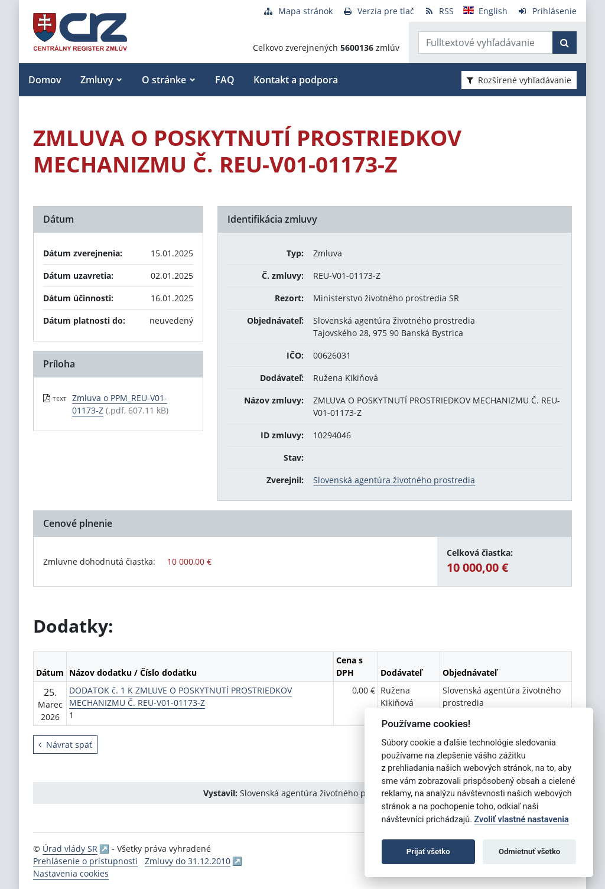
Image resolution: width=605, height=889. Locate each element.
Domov (44, 79)
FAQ (225, 79)
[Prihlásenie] (547, 11)
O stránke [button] (164, 79)
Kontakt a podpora (295, 79)
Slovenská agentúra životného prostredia (394, 480)
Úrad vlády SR (70, 848)
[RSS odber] (439, 11)
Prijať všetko (428, 851)
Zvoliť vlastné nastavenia (521, 820)
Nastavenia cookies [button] (71, 873)
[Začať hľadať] (564, 42)
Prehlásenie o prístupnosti (85, 861)
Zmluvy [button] (96, 79)
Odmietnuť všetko (529, 851)
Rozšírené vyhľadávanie (519, 80)
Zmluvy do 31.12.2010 (187, 861)
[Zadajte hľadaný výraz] (485, 42)
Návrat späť (65, 744)
